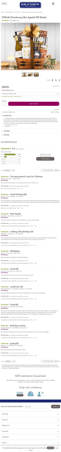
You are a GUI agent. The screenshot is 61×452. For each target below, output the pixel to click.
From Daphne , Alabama (18, 289)
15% (20, 156)
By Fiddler (3, 234)
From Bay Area (11, 234)
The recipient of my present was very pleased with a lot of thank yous (19, 183)
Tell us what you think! (45, 156)
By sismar (3, 253)
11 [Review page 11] (56, 170)
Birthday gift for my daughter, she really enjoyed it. (14, 257)
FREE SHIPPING (6, 90)
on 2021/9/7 (29, 289)
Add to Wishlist (55, 112)
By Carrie (3, 271)
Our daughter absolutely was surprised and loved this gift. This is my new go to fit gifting (24, 332)
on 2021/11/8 (18, 271)
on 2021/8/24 (19, 306)
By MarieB (3, 216)
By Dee (3, 178)
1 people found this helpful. (8, 226)
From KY (9, 253)
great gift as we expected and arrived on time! (13, 349)
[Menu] (4, 3)
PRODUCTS (5, 426)
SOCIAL (4, 443)
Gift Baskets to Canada (44, 366)
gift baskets (16, 368)
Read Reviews (15, 20)
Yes (18, 188)
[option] (24, 74)
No (22, 188)
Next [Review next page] (59, 170)
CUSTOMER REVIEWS (9, 142)
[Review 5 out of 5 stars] (5, 176)
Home (2, 12)
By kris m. (3, 345)
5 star (2, 154)
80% (20, 154)
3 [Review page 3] (48, 170)
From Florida (10, 216)
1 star (2, 163)
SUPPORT (5, 414)
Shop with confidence (30, 387)
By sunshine (4, 306)
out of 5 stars (17, 148)
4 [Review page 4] (51, 170)
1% (19, 161)
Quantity (4, 101)
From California (11, 345)
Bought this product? (45, 154)
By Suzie (3, 196)
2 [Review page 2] (45, 170)
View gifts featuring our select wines (11, 96)
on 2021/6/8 (19, 345)
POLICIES (5, 420)
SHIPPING (5, 135)
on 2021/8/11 (24, 328)
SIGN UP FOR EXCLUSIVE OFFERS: (12, 407)
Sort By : (3, 361)
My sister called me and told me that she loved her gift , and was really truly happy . (23, 293)
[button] (30, 46)
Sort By (3, 170)
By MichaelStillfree (6, 289)
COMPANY (5, 437)
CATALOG (5, 431)
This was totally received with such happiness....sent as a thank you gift (20, 220)
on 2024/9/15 (19, 196)
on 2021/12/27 (16, 253)
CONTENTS (6, 131)
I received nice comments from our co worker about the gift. (17, 275)
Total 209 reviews (6, 152)
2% (19, 159)
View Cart (56, 109)
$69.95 (5, 87)
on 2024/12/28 (16, 178)
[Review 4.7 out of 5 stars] (6, 20)
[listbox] (30, 74)
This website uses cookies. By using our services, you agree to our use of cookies (31, 449)
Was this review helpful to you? (8, 188)
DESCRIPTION (6, 116)
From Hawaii (11, 306)
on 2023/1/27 (18, 216)
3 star (2, 159)
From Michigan (16, 328)
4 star (2, 156)
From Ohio (8, 178)
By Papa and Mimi (6, 328)
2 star (2, 161)
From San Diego (10, 196)
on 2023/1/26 (19, 234)
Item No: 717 (56, 86)
